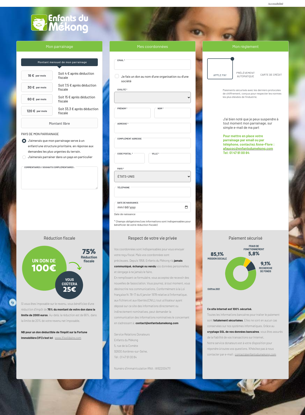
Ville (155, 153)
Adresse (122, 123)
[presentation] (59, 62)
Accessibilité (275, 3)
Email (121, 60)
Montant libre (46, 123)
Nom (160, 108)
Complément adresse (129, 138)
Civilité (122, 89)
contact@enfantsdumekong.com (255, 354)
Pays (120, 168)
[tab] (59, 62)
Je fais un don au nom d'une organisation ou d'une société (155, 79)
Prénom (122, 108)
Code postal (125, 153)
